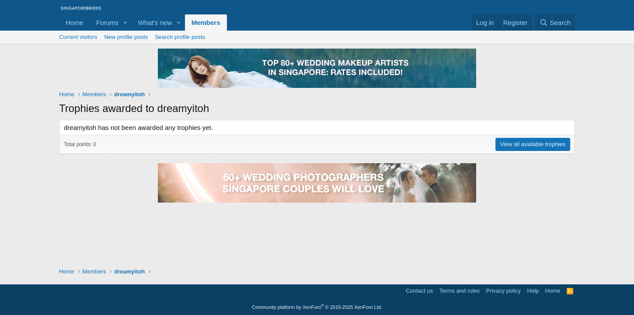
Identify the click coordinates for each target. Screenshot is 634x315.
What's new (155, 22)
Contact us (419, 290)
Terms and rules (459, 290)
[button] (125, 22)
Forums (107, 22)
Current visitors (78, 37)
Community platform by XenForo (317, 307)
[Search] (555, 22)
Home (74, 22)
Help (533, 290)
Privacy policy (503, 290)
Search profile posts (180, 37)
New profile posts (126, 37)
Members (206, 22)
